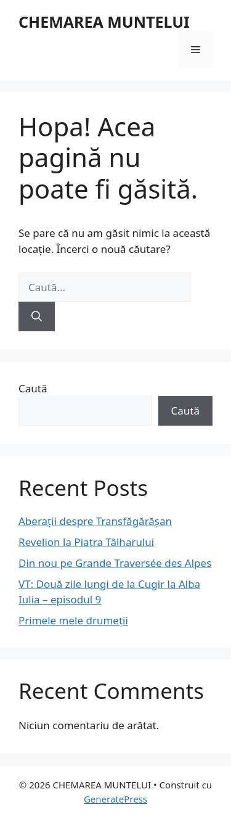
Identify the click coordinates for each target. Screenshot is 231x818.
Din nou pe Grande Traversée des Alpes (114, 563)
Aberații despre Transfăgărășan (95, 521)
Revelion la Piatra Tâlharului (86, 542)
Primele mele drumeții (73, 620)
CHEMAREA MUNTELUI (104, 21)
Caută (32, 388)
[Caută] (36, 316)
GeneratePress (115, 799)
